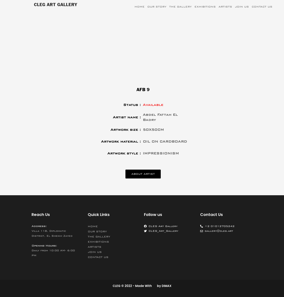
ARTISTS (225, 6)
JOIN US (242, 6)
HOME (140, 6)
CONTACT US (262, 6)
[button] (143, 174)
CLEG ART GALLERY (55, 5)
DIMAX (166, 286)
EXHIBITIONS (205, 6)
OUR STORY (156, 6)
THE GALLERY (180, 6)
